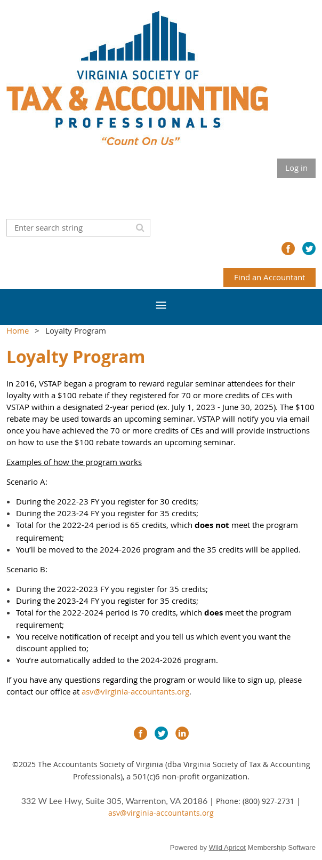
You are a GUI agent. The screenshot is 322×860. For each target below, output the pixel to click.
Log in (296, 167)
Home (17, 330)
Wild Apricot (227, 847)
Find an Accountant (269, 277)
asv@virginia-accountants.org (135, 691)
